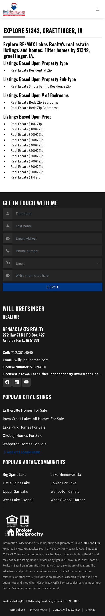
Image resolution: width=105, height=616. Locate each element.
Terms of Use (17, 609)
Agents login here (21, 452)
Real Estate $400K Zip (27, 145)
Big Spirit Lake (14, 474)
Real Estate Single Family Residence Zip (40, 86)
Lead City (46, 601)
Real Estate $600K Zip (27, 156)
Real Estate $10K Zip (26, 123)
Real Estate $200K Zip (27, 134)
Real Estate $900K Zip (27, 172)
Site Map (90, 609)
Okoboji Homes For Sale (22, 435)
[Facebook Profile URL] (7, 382)
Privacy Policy (38, 609)
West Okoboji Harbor (67, 499)
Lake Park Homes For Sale (24, 427)
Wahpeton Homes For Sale (24, 443)
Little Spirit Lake (16, 482)
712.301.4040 (18, 352)
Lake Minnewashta (65, 474)
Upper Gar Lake (15, 491)
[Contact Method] (57, 263)
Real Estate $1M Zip (25, 177)
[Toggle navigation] (99, 9)
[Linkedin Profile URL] (16, 382)
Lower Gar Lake (63, 482)
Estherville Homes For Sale (25, 410)
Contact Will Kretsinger (66, 609)
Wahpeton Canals (64, 491)
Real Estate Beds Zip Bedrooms (34, 102)
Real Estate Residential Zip (31, 70)
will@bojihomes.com (25, 359)
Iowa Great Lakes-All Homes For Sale (33, 418)
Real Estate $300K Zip (27, 140)
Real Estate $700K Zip (27, 161)
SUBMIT (52, 287)
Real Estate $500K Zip (27, 150)
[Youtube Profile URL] (26, 382)
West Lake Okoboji (18, 499)
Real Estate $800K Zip (27, 166)
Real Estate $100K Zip (27, 129)
